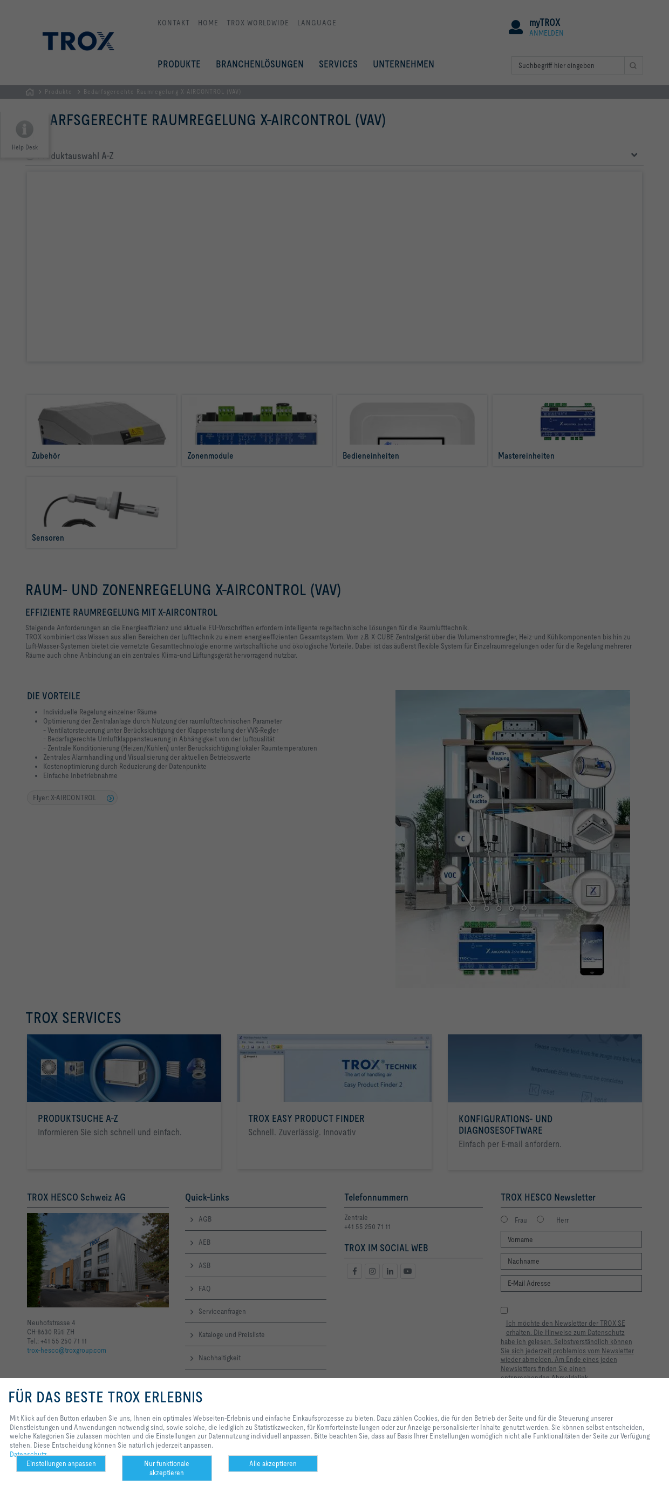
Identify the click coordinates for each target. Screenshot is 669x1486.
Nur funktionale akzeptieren (166, 1468)
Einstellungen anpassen (61, 1463)
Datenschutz (28, 1454)
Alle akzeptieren (273, 1463)
